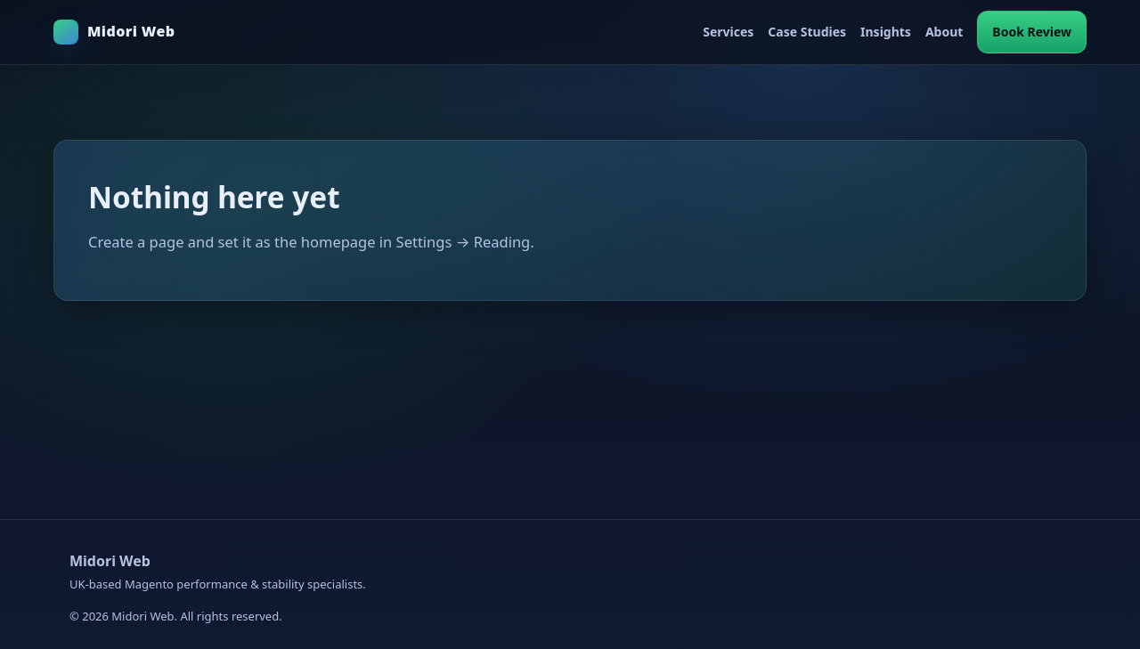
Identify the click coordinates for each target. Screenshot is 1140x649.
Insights (885, 31)
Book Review (1031, 31)
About (944, 31)
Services (728, 31)
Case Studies (807, 31)
